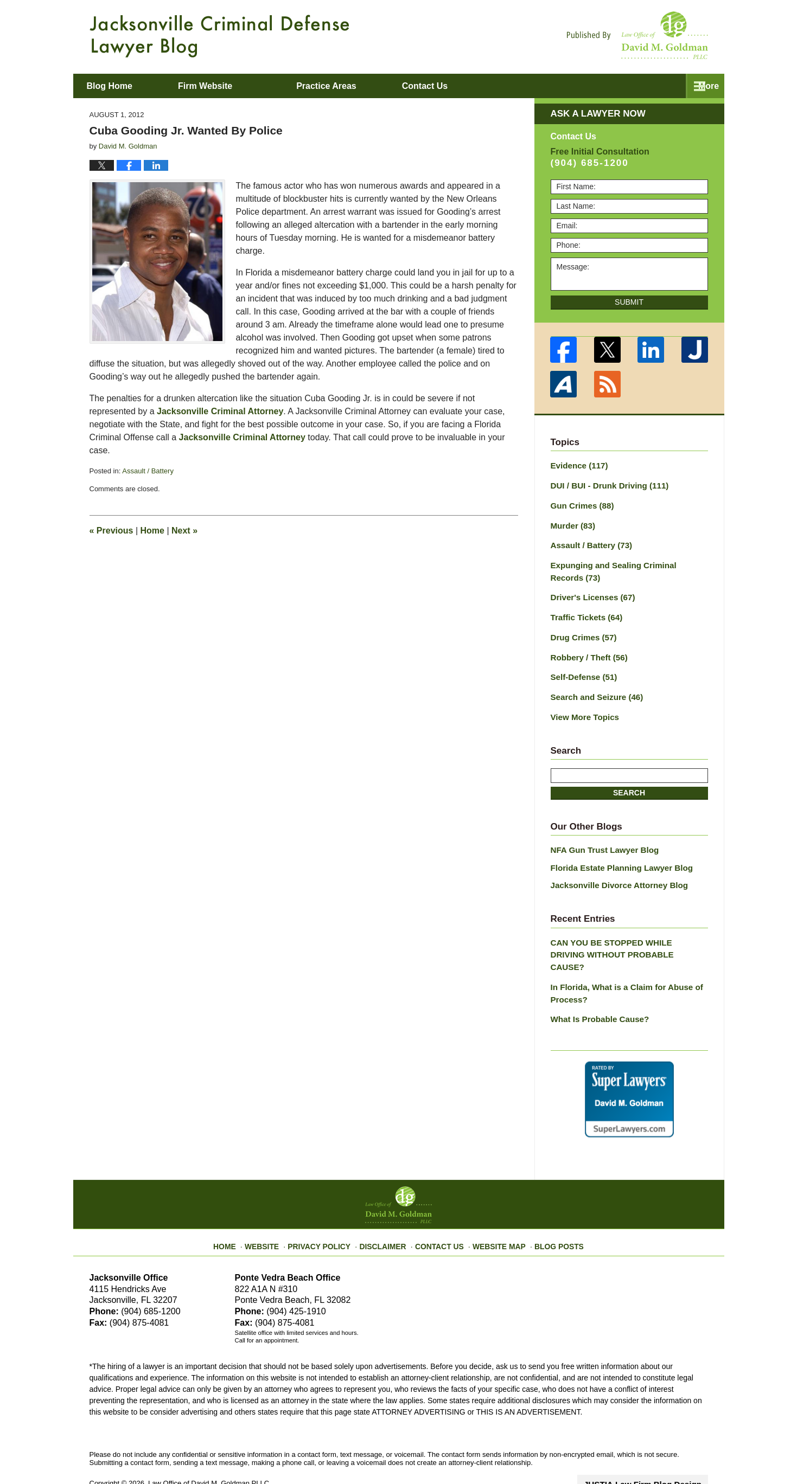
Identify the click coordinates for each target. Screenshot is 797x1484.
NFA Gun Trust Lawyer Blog (601, 836)
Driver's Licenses (590, 590)
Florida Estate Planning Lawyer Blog (617, 853)
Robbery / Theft (586, 647)
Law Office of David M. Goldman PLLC (208, 1450)
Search (629, 779)
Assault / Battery (148, 471)
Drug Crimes (581, 628)
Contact (647, 86)
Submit (629, 302)
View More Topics (582, 704)
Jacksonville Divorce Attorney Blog (614, 870)
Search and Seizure (593, 685)
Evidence (577, 465)
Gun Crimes (580, 503)
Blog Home (128, 86)
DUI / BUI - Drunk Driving (605, 484)
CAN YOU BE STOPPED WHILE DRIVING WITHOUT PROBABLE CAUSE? (624, 932)
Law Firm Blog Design (656, 1451)
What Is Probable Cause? (596, 986)
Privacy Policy (328, 1208)
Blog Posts (549, 1208)
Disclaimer (386, 1208)
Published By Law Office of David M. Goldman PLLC (637, 35)
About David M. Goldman (508, 86)
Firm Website (242, 86)
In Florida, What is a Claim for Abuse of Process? (621, 962)
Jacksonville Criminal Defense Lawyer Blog (219, 36)
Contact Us (439, 1208)
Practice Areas (363, 86)
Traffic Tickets (584, 609)
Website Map (493, 1208)
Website (275, 1208)
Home (152, 530)
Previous (111, 530)
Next (184, 530)
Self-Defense (582, 666)
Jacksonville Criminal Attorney (220, 411)
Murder (571, 522)
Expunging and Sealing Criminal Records (625, 566)
